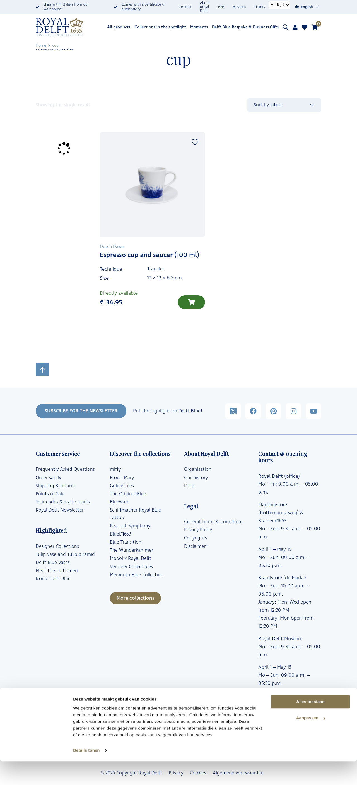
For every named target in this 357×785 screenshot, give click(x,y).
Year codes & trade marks (63, 502)
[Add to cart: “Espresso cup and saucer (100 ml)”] (191, 302)
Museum (239, 7)
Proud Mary (122, 477)
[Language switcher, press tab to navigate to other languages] (310, 7)
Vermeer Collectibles (131, 566)
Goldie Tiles (122, 485)
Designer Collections (57, 546)
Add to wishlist (195, 142)
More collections (135, 598)
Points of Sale (50, 494)
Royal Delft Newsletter (60, 510)
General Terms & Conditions (213, 521)
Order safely (48, 477)
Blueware (119, 502)
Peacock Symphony (130, 526)
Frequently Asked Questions (65, 469)
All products (118, 27)
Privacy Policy (198, 530)
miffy (115, 469)
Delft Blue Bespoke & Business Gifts (245, 27)
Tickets (259, 7)
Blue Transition (125, 542)
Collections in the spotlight (160, 27)
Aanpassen (310, 742)
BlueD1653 (120, 534)
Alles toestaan (310, 725)
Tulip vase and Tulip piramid (65, 554)
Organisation (197, 469)
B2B (221, 7)
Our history (196, 477)
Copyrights (195, 538)
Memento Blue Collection (136, 575)
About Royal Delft (205, 7)
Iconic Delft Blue (53, 578)
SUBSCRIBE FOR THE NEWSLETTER (81, 411)
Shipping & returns (56, 485)
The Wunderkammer (131, 550)
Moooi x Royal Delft (130, 558)
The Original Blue (128, 494)
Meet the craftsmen (57, 570)
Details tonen (86, 774)
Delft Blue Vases (53, 562)
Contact (185, 7)
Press (189, 485)
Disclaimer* (196, 546)
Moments (199, 27)
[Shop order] (284, 105)
